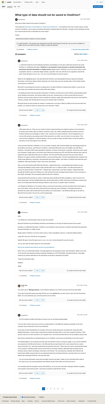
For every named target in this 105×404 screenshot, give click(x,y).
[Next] (62, 388)
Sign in (101, 2)
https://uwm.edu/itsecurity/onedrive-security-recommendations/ (36, 247)
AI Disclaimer (5, 401)
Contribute (30, 401)
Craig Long (24, 285)
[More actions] (88, 10)
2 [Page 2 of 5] (47, 388)
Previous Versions (15, 401)
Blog (23, 401)
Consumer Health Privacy (48, 401)
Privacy (36, 401)
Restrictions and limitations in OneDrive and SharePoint (41, 27)
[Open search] (97, 2)
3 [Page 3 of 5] (50, 388)
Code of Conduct (70, 401)
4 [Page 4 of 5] (54, 388)
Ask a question (98, 6)
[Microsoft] (3, 2)
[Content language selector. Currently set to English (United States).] (10, 397)
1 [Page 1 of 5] (43, 388)
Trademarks (81, 401)
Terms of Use (61, 401)
